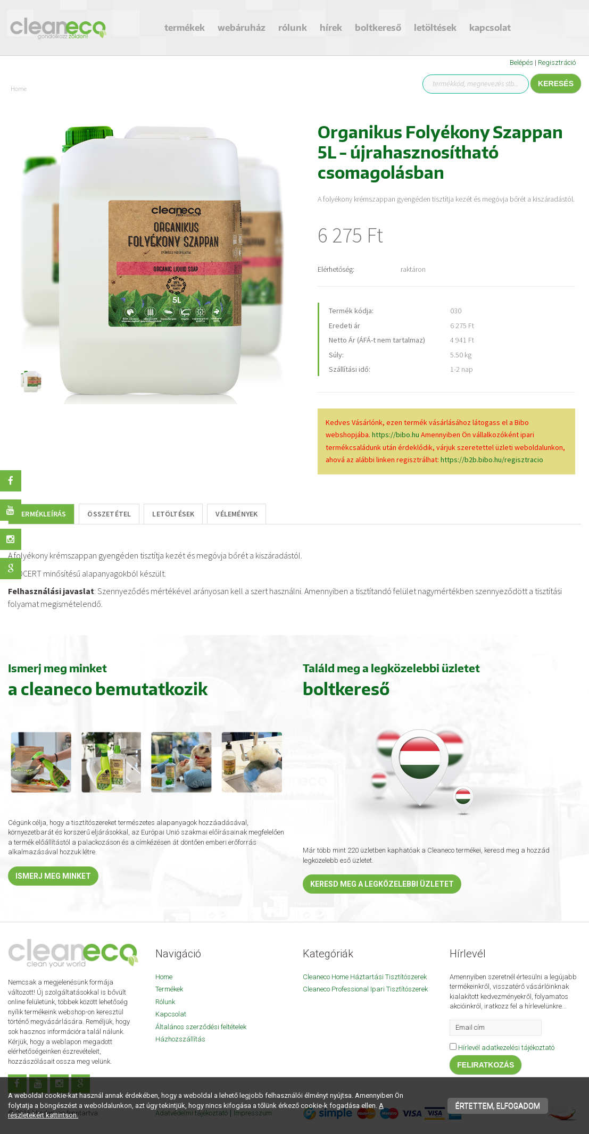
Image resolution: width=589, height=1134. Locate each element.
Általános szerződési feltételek (200, 1027)
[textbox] (294, 579)
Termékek (184, 27)
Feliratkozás (485, 1065)
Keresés (556, 83)
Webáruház (242, 27)
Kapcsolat (490, 27)
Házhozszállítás (180, 1039)
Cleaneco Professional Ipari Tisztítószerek (365, 989)
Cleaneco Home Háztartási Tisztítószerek (365, 977)
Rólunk (292, 27)
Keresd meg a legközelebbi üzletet (382, 884)
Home (163, 977)
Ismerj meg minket (53, 876)
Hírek (331, 27)
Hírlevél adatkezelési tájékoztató (506, 1048)
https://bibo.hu (395, 434)
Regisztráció (557, 62)
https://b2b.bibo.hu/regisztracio (492, 459)
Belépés (521, 62)
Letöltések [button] (435, 27)
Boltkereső (378, 27)
